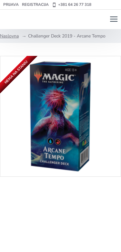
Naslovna (9, 36)
